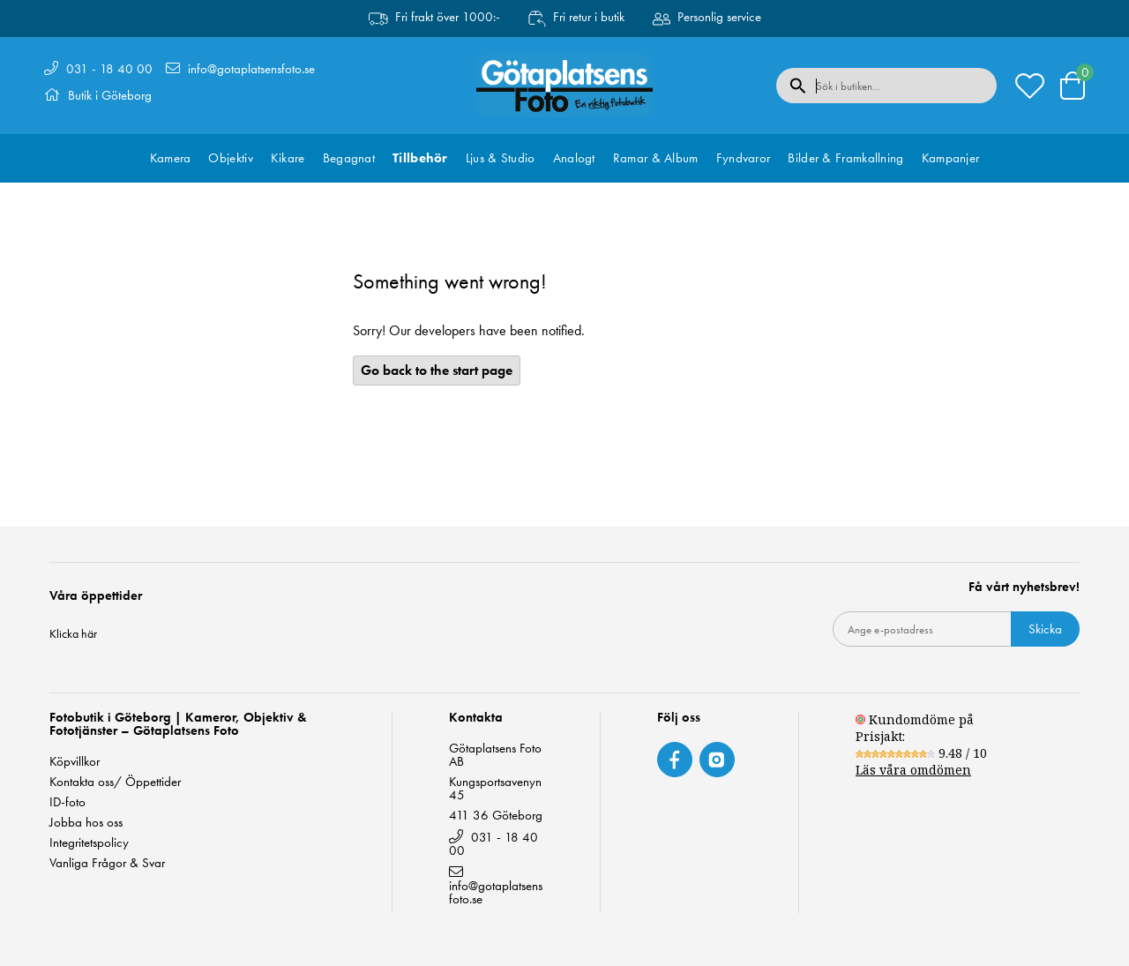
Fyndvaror (743, 158)
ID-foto (67, 802)
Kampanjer (951, 158)
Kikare (288, 158)
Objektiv (230, 158)
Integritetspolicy (89, 843)
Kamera (170, 158)
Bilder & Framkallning (845, 158)
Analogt (574, 158)
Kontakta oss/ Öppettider (115, 782)
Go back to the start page (436, 370)
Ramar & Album (656, 158)
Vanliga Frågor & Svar (107, 863)
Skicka (1045, 629)
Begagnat (349, 158)
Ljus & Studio (500, 158)
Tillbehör (420, 158)
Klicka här (73, 633)
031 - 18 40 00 (109, 69)
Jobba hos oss (86, 822)
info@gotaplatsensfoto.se (251, 69)
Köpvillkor (74, 761)
